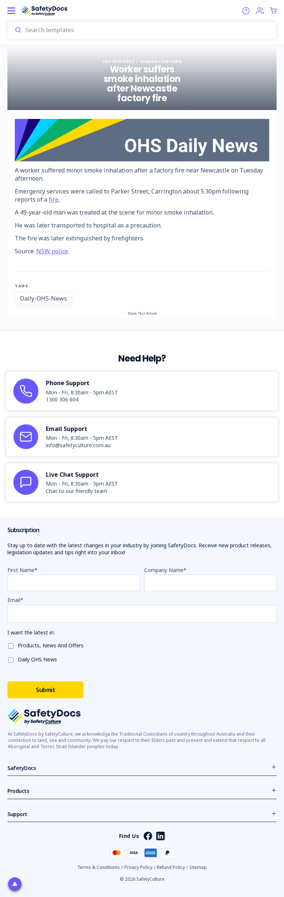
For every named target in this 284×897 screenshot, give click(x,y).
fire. (54, 199)
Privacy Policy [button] (138, 867)
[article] (142, 391)
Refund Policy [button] (171, 867)
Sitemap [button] (198, 867)
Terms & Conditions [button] (98, 867)
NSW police (52, 251)
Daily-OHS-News (43, 298)
